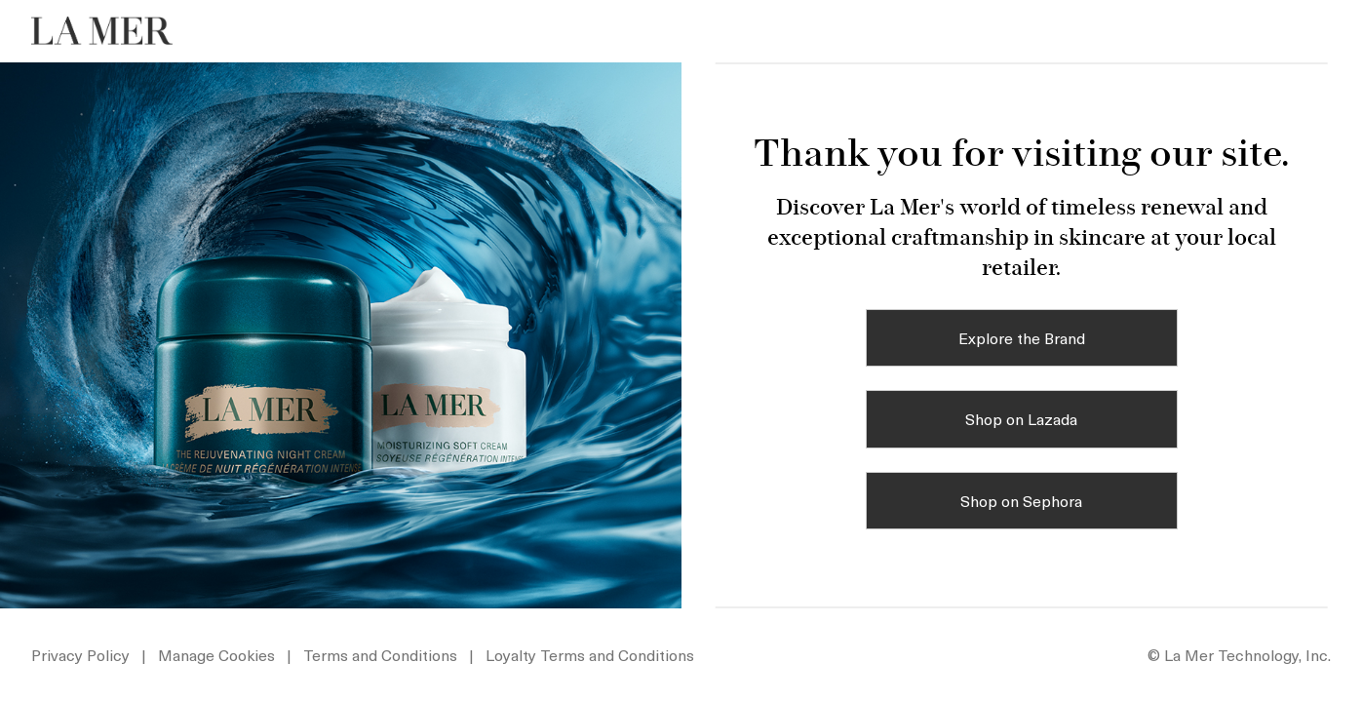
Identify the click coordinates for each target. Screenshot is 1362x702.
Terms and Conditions (380, 654)
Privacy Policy (80, 654)
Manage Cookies (218, 654)
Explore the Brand (1021, 337)
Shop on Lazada (1021, 418)
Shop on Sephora (1021, 500)
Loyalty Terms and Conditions (590, 654)
